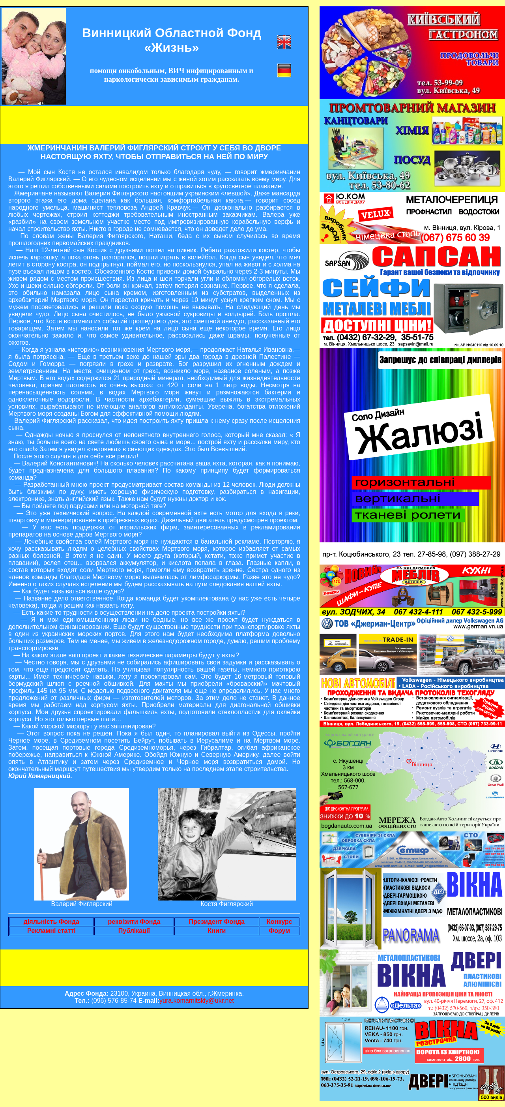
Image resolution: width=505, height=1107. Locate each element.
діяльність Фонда (51, 921)
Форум (279, 930)
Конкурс (279, 921)
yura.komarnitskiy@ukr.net (196, 1000)
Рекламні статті (51, 930)
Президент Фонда (217, 921)
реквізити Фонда (134, 921)
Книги (217, 930)
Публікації (134, 930)
